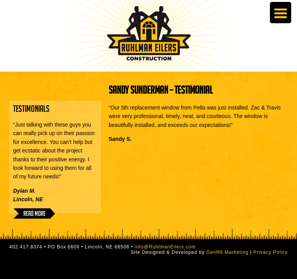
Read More (34, 213)
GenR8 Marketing (227, 252)
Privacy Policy (270, 252)
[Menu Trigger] (280, 12)
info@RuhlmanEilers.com (165, 247)
